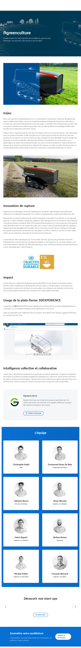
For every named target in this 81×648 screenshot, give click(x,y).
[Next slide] (75, 606)
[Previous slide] (5, 606)
